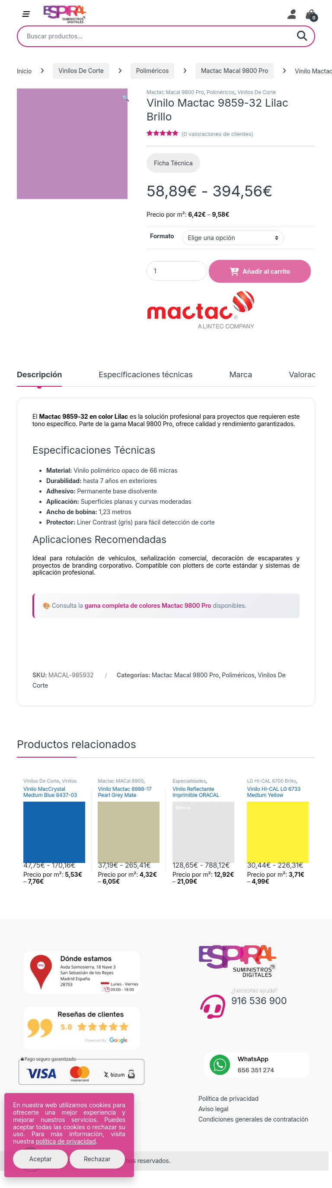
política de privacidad (66, 1141)
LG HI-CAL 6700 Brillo (271, 781)
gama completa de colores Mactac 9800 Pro (148, 605)
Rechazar (97, 1159)
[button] (125, 98)
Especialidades (189, 781)
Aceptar (40, 1159)
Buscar (302, 36)
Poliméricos (152, 70)
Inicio (24, 70)
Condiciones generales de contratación (253, 1119)
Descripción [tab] (39, 375)
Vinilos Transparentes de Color (50, 783)
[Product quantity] (177, 271)
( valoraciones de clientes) (217, 133)
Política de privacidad (228, 1098)
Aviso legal (213, 1108)
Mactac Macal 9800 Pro (234, 70)
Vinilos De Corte (81, 70)
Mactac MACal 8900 (120, 781)
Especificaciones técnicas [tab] (145, 375)
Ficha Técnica (173, 163)
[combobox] (154, 36)
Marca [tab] (240, 375)
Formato (162, 236)
